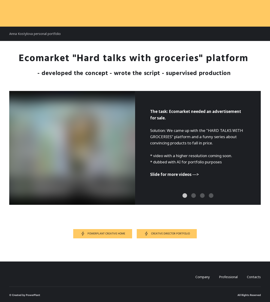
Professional (228, 277)
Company (202, 277)
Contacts (254, 277)
